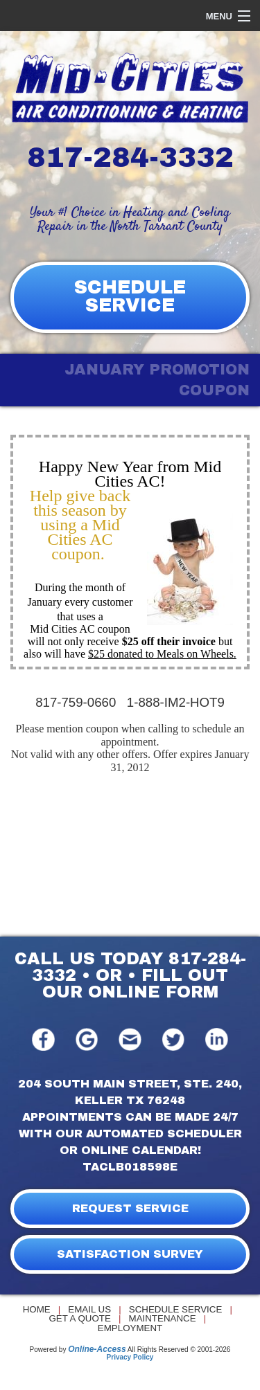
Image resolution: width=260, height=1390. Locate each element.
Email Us (89, 1309)
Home (37, 1309)
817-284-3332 (130, 157)
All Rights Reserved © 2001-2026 (179, 1349)
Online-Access (96, 1349)
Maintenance (162, 1318)
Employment (130, 1328)
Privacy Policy (130, 1357)
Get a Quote (79, 1318)
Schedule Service (176, 1309)
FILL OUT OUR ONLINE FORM (135, 983)
